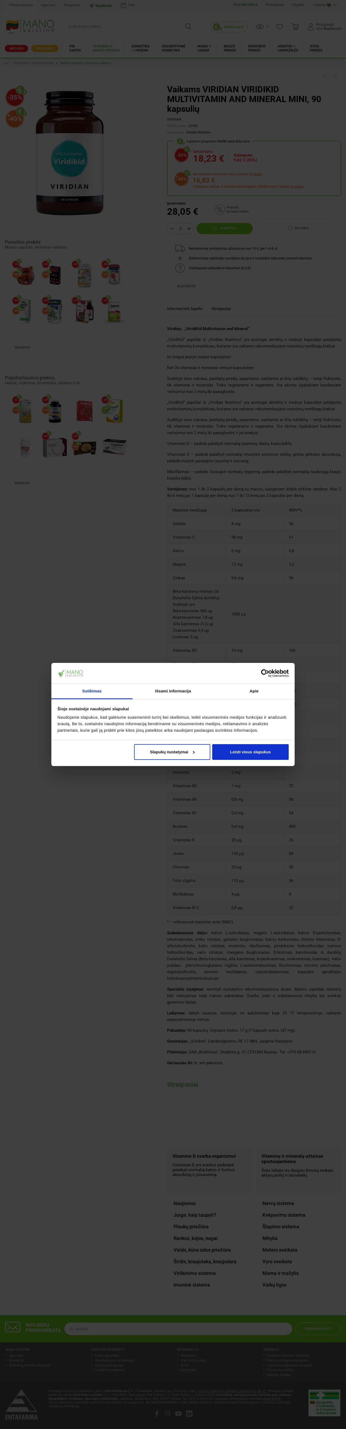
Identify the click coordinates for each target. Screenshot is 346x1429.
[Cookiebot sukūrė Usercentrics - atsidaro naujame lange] (265, 673)
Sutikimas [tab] (92, 691)
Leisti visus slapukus (250, 752)
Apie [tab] (254, 691)
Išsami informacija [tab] (173, 691)
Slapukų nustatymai (172, 752)
